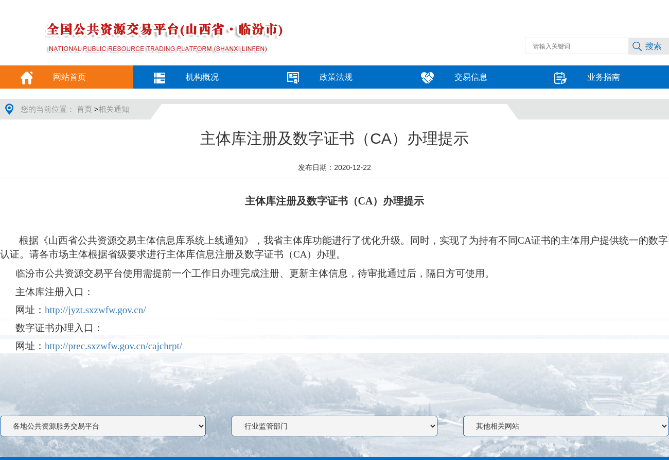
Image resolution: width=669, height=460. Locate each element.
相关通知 (113, 109)
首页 (85, 109)
